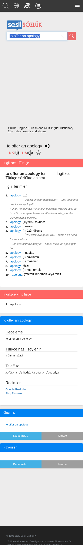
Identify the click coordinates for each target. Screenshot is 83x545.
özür (25, 195)
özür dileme (34, 230)
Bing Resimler (14, 393)
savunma (33, 257)
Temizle (62, 435)
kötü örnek (34, 269)
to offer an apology (17, 424)
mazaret (28, 226)
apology (15, 304)
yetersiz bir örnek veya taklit (42, 274)
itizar (26, 265)
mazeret (32, 261)
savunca (40, 222)
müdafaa (28, 252)
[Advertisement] (40, 84)
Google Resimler (16, 389)
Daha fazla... (21, 435)
